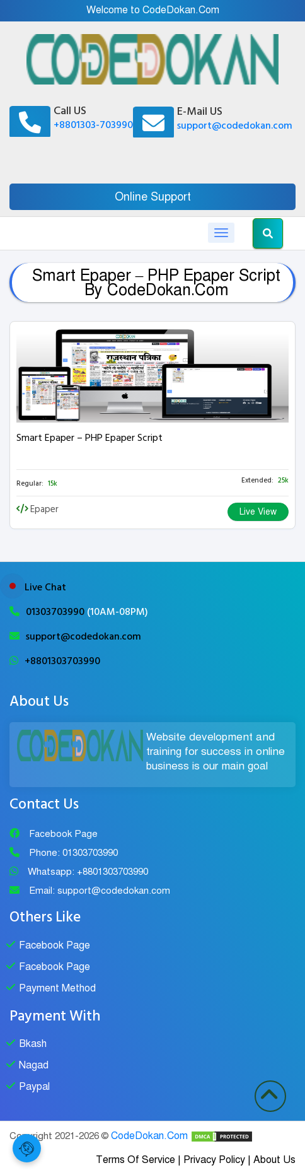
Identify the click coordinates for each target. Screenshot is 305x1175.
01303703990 (56, 612)
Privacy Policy (214, 1160)
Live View (258, 511)
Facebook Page (63, 833)
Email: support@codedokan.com (99, 890)
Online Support (153, 197)
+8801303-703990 (93, 125)
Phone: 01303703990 (73, 852)
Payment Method (57, 988)
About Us (274, 1160)
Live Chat (45, 587)
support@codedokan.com (234, 125)
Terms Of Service (135, 1160)
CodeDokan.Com (149, 1136)
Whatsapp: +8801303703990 (88, 871)
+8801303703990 (62, 661)
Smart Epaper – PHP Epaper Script (89, 438)
